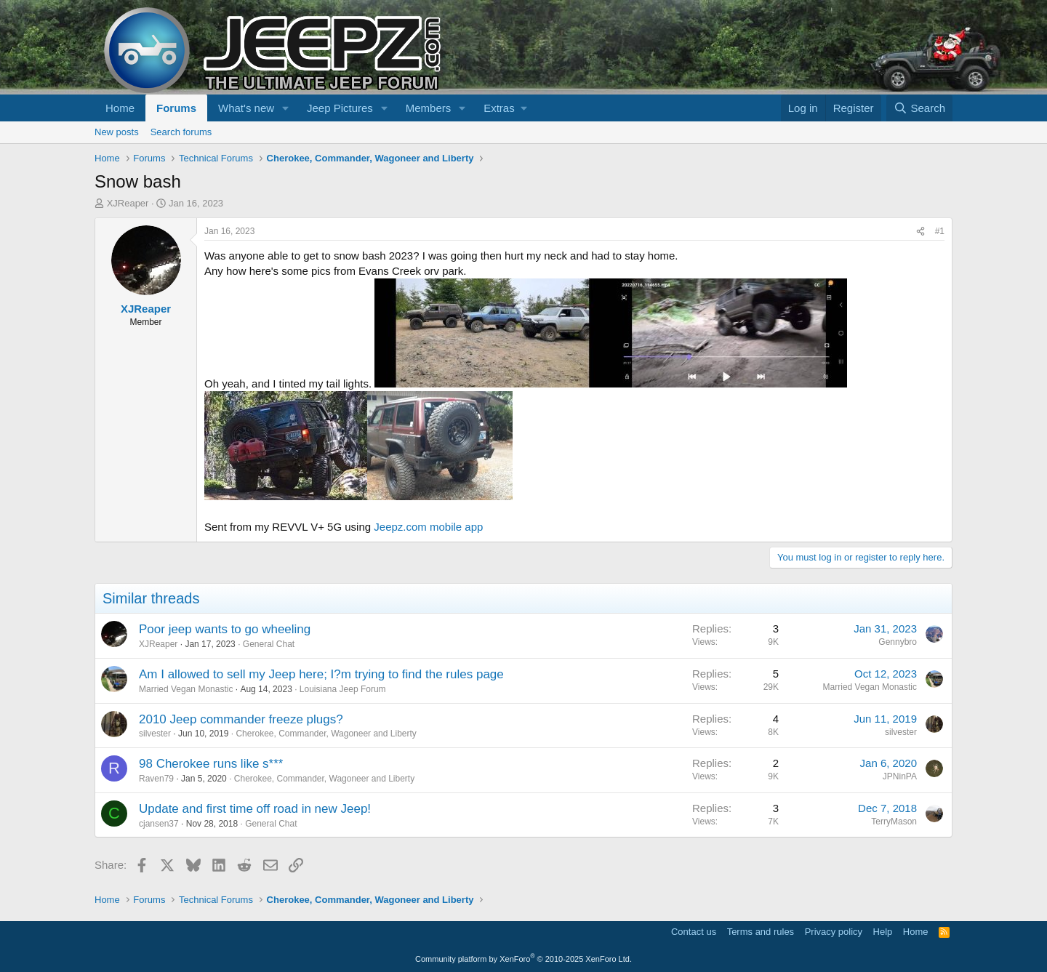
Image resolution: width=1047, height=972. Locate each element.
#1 (939, 231)
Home (120, 108)
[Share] (920, 231)
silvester (155, 733)
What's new (246, 108)
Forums (176, 108)
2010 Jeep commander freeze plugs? (241, 719)
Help (883, 931)
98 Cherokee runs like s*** (211, 764)
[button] (286, 108)
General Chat (268, 644)
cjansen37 (159, 824)
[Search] (919, 108)
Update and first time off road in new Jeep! (255, 809)
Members (429, 108)
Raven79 (156, 779)
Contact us (693, 931)
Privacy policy (833, 931)
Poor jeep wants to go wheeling (224, 629)
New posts (117, 131)
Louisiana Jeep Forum (343, 689)
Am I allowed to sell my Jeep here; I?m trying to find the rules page (321, 674)
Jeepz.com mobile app (428, 527)
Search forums (181, 131)
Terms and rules (760, 931)
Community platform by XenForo (523, 959)
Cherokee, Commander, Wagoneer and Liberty (326, 733)
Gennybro (897, 642)
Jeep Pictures (340, 108)
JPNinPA (900, 776)
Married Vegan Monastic (186, 689)
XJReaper (128, 203)
